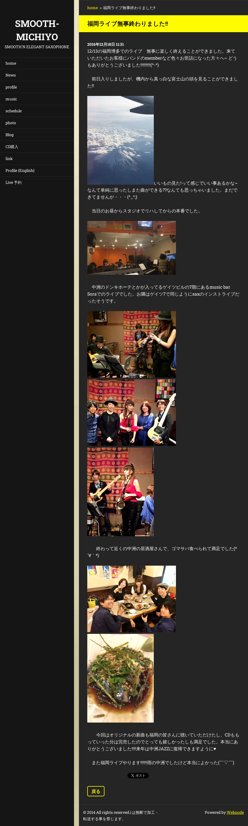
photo (11, 122)
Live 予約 (14, 182)
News (11, 75)
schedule (14, 110)
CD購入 (12, 146)
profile (11, 87)
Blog (10, 134)
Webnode (235, 812)
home (11, 63)
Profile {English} (20, 170)
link (9, 158)
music (11, 98)
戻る (95, 791)
